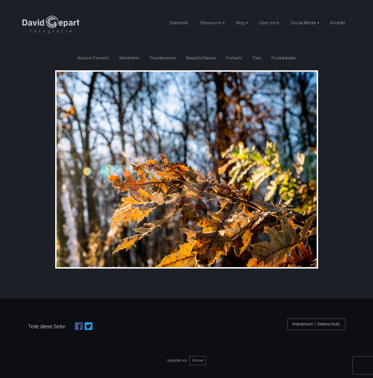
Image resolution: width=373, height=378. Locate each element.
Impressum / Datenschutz (316, 324)
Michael (198, 360)
